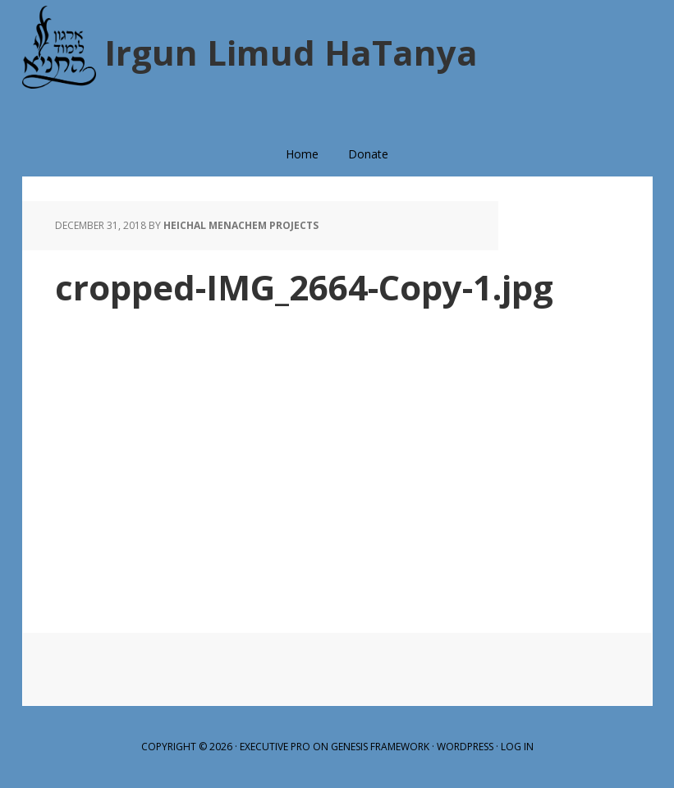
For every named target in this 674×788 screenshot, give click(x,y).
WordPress (465, 747)
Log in (517, 747)
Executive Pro (275, 747)
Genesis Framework (380, 747)
